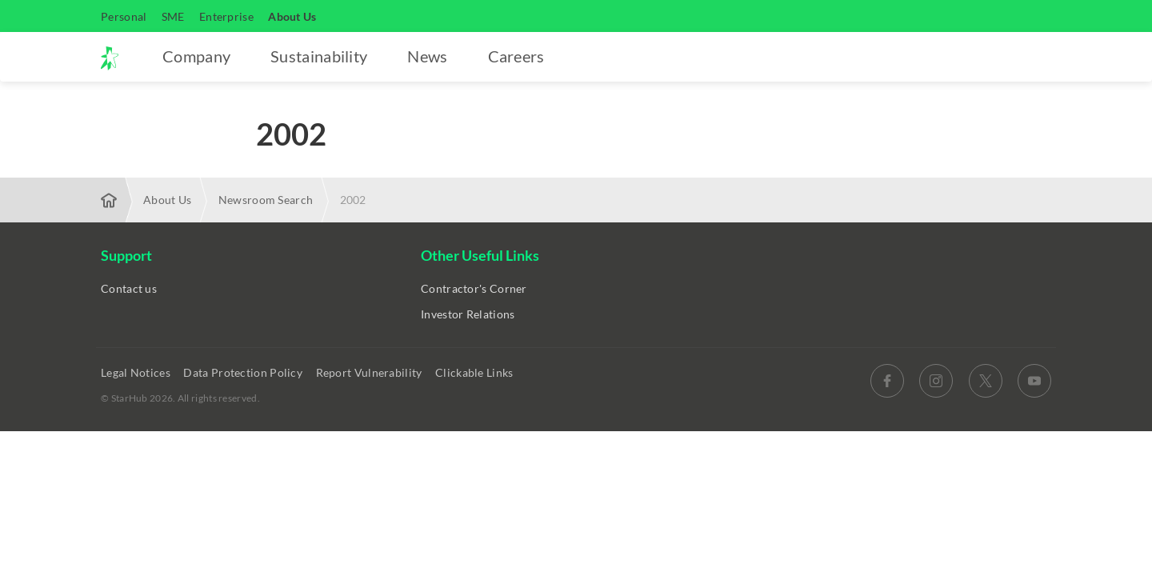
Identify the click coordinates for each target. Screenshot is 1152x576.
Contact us (129, 288)
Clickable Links (475, 372)
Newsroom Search (266, 199)
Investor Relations (467, 314)
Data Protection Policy (244, 372)
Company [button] (196, 56)
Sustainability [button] (318, 56)
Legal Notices (137, 372)
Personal (123, 16)
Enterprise (226, 16)
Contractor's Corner (474, 288)
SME (173, 16)
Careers (516, 56)
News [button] (427, 56)
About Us (292, 16)
